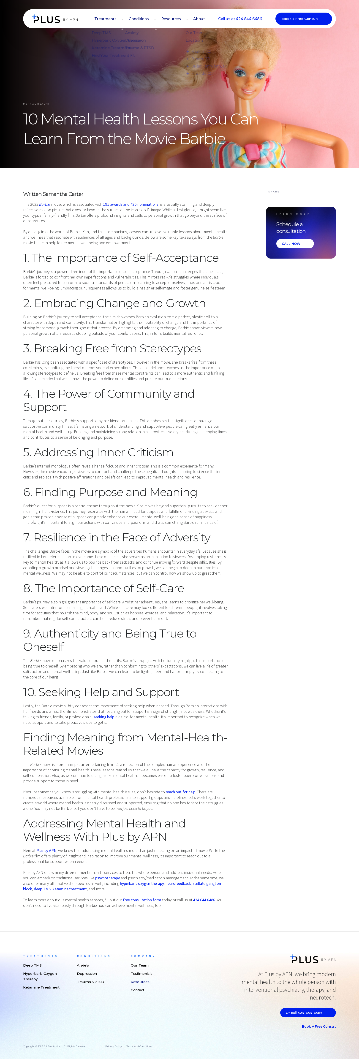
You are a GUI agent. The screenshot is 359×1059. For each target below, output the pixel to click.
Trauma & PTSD (90, 982)
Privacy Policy (113, 1046)
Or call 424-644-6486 (304, 1013)
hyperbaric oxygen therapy (142, 883)
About (202, 19)
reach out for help (181, 792)
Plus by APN (46, 851)
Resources (175, 19)
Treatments (112, 19)
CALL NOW (291, 244)
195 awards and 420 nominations (130, 204)
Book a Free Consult (300, 19)
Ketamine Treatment (41, 987)
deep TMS (42, 889)
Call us (241, 19)
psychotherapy (107, 878)
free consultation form (142, 900)
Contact (137, 990)
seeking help (103, 717)
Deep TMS (32, 965)
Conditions (144, 19)
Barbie (44, 204)
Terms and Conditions (139, 1046)
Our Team (140, 965)
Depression (87, 973)
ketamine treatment (69, 889)
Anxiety (83, 965)
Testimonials (141, 973)
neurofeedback (178, 883)
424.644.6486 (204, 900)
